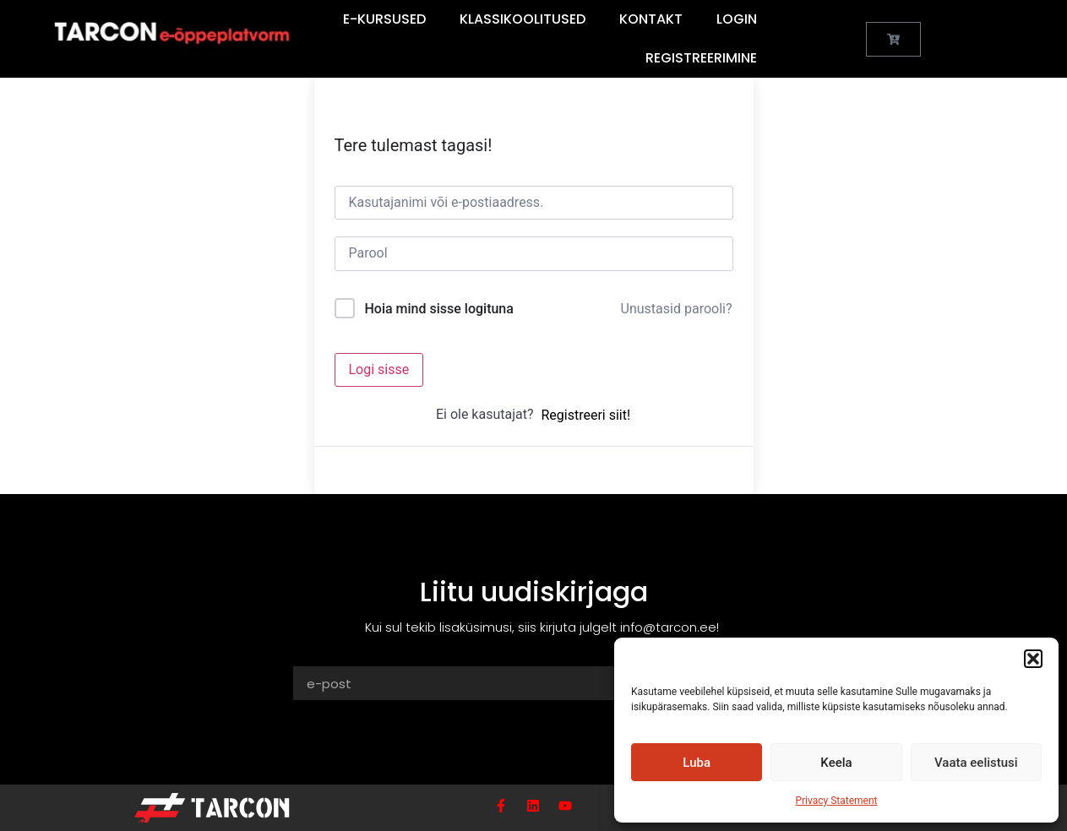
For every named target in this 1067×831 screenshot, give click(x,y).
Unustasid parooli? (676, 309)
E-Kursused (384, 19)
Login (736, 19)
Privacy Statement (836, 801)
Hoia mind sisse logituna (438, 309)
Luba (696, 762)
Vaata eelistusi (976, 762)
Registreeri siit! (585, 415)
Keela (836, 762)
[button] (1033, 658)
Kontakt (651, 19)
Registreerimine (701, 58)
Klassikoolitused (522, 19)
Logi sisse (379, 369)
